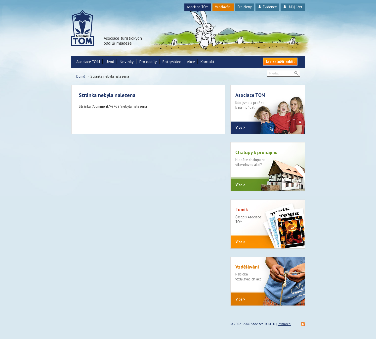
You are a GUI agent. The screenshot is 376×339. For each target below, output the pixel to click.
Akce (191, 61)
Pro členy (245, 6)
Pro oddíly (148, 61)
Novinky (127, 61)
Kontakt (207, 61)
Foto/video (171, 61)
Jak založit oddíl (280, 61)
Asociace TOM (198, 6)
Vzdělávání (223, 6)
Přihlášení (284, 325)
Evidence (267, 6)
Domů (80, 76)
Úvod (109, 61)
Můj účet (292, 6)
